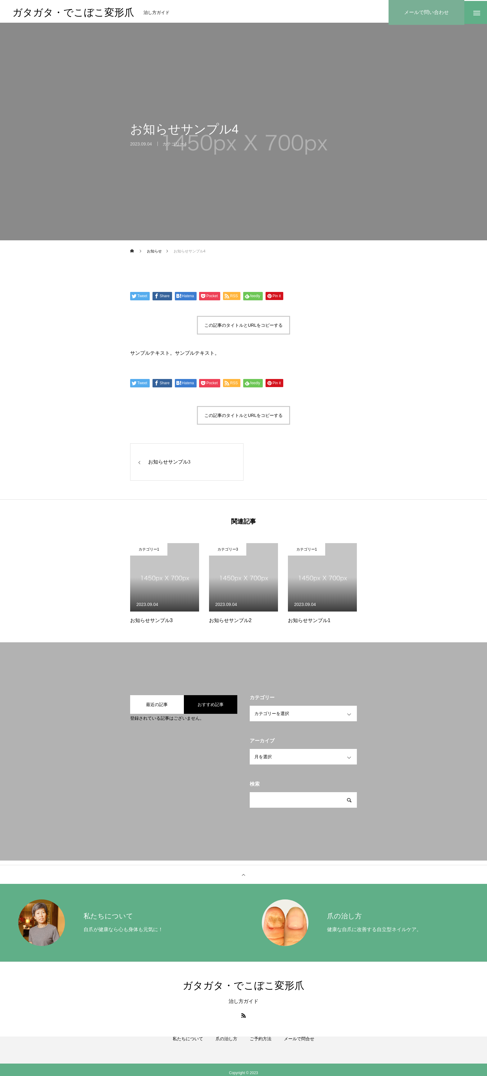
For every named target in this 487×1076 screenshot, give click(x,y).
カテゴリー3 (227, 551)
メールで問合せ (299, 1048)
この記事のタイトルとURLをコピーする (243, 327)
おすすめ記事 (211, 706)
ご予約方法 (260, 1048)
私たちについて (188, 1048)
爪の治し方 (226, 1048)
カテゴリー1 (149, 551)
